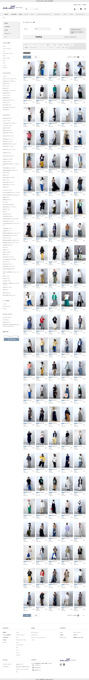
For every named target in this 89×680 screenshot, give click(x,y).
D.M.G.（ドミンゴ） (6, 172)
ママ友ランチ (35, 44)
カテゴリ (65, 14)
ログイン (61, 631)
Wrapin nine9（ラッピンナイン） (9, 100)
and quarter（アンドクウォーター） (9, 81)
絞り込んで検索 (11, 339)
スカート (4, 55)
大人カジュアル (42, 44)
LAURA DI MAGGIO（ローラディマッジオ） (10, 218)
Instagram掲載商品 (7, 634)
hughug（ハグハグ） (6, 322)
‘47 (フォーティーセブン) (7, 125)
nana (50, 78)
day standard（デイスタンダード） (9, 107)
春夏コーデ (49, 44)
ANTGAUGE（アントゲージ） (8, 139)
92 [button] (83, 56)
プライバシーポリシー (77, 631)
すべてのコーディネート (7, 317)
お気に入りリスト (63, 636)
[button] (85, 56)
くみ (75, 124)
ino (24, 101)
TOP (4, 17)
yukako (37, 124)
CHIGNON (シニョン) (7, 152)
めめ (75, 78)
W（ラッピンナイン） (6, 102)
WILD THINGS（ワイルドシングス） (9, 295)
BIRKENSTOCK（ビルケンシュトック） (10, 143)
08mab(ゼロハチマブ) (7, 118)
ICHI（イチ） (5, 211)
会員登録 (75, 4)
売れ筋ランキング (7, 33)
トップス (4, 46)
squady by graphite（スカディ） (9, 268)
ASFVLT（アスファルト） (7, 130)
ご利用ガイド (75, 634)
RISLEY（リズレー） (6, 254)
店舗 (60, 29)
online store (26, 79)
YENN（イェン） (5, 289)
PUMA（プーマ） (6, 249)
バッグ (4, 62)
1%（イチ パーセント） (7, 120)
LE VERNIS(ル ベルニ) (7, 228)
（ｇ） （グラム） (5, 202)
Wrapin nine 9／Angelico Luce (77, 32)
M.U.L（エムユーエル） (7, 237)
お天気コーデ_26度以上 (57, 44)
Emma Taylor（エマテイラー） (8, 182)
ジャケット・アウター (6, 58)
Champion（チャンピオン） (8, 159)
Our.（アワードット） (6, 95)
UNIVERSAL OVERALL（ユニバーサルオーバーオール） (11, 284)
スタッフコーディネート (80, 14)
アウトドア (5, 308)
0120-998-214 (36, 664)
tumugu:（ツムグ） (6, 278)
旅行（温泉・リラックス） (68, 44)
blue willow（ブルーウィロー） (8, 146)
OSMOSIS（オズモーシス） (8, 245)
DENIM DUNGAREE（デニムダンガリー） (10, 170)
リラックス (4, 304)
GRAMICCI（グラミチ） (7, 199)
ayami (37, 101)
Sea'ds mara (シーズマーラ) (8, 256)
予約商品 (20, 14)
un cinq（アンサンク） (7, 280)
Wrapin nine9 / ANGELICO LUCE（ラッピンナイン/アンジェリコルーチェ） (11, 325)
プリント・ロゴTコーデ (50, 47)
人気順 (35, 56)
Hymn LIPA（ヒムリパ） (7, 104)
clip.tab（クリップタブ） (7, 161)
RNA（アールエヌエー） (7, 252)
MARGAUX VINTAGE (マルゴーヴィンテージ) (11, 233)
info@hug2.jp (36, 667)
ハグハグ (32, 14)
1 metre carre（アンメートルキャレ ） (10, 123)
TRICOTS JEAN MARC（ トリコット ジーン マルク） (11, 273)
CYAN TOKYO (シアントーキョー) (9, 149)
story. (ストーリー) (6, 261)
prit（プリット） (5, 247)
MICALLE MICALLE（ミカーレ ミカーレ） (10, 235)
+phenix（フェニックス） (7, 287)
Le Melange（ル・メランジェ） (8, 221)
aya (24, 78)
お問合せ (79, 4)
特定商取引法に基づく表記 (78, 636)
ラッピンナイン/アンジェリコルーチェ (44, 14)
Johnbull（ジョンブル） (7, 214)
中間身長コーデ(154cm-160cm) (30, 47)
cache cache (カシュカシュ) (8, 155)
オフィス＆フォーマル (6, 306)
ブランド (71, 14)
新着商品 (6, 14)
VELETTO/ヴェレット (7, 292)
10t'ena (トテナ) (6, 109)
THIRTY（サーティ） (6, 276)
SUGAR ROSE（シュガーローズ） (9, 266)
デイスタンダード (57, 14)
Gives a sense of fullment (8, 204)
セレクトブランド (34, 634)
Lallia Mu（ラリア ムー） (7, 230)
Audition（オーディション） (8, 141)
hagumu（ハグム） (6, 83)
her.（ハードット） (6, 85)
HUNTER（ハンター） (6, 209)
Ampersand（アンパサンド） (8, 132)
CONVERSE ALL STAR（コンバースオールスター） (11, 164)
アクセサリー (5, 67)
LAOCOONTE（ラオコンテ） (8, 216)
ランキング (26, 14)
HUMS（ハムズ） (6, 88)
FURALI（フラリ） (6, 187)
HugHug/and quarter (76, 29)
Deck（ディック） (6, 175)
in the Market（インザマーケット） (9, 90)
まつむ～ (25, 124)
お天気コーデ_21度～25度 (62, 47)
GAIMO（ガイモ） (6, 197)
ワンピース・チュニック (7, 48)
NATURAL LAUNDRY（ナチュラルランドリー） (11, 240)
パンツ (4, 51)
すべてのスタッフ (6, 319)
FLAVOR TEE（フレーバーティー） (9, 184)
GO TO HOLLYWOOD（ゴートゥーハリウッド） (11, 192)
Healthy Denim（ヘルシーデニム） (9, 206)
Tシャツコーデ (41, 47)
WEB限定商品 (14, 14)
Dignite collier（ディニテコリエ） (9, 177)
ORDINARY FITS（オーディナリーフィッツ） (10, 242)
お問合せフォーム (36, 669)
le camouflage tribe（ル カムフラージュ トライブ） (11, 224)
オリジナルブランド (34, 631)
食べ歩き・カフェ (27, 44)
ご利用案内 (84, 4)
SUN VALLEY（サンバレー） (8, 264)
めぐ (37, 78)
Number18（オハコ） (6, 93)
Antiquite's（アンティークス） (8, 135)
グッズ (4, 60)
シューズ (4, 65)
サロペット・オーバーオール (8, 53)
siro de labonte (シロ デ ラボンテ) (9, 259)
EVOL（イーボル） (6, 179)
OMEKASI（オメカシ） (7, 97)
